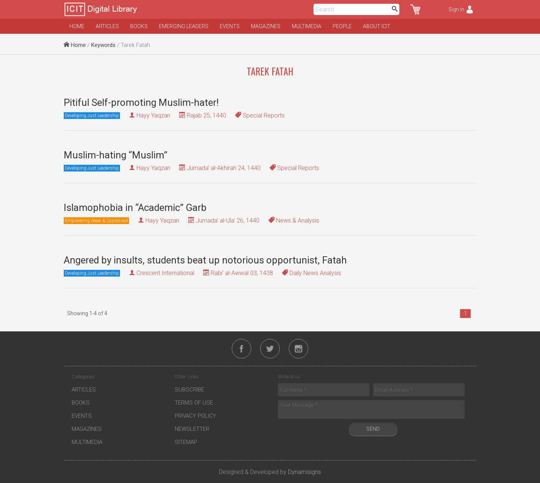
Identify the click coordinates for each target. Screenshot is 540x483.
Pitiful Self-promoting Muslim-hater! (141, 102)
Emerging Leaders (183, 26)
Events (230, 26)
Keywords (103, 45)
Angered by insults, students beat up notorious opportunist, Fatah (205, 260)
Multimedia (306, 26)
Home (76, 26)
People (342, 26)
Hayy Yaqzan (153, 115)
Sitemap (186, 442)
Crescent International (165, 273)
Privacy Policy (195, 415)
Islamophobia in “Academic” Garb (135, 207)
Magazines (265, 26)
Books (139, 26)
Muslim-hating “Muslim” (115, 155)
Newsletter (192, 429)
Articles (107, 26)
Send (373, 429)
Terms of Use (194, 402)
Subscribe (189, 389)
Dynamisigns (304, 471)
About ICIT (376, 26)
